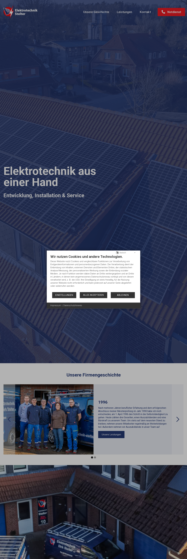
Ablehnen (123, 295)
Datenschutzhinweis (72, 305)
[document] (93, 273)
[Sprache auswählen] (117, 252)
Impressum (55, 305)
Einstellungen (64, 295)
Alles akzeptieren (93, 295)
